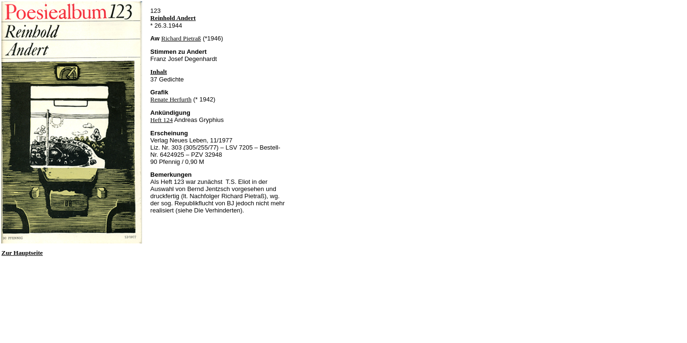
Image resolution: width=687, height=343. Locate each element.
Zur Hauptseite (22, 252)
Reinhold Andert (173, 17)
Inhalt (158, 71)
